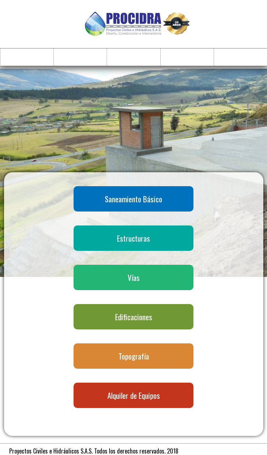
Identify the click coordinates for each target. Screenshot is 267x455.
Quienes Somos (80, 56)
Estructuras (133, 237)
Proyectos (187, 56)
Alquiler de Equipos (133, 394)
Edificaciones (133, 315)
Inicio (27, 56)
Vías (134, 276)
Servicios (134, 56)
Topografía (133, 355)
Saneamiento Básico (133, 197)
